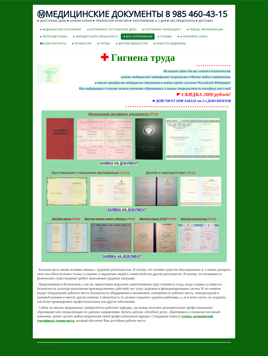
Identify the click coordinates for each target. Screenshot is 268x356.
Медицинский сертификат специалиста (118, 114)
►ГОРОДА (103, 43)
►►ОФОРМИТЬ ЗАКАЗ (192, 36)
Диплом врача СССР (154, 218)
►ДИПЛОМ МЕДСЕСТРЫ (132, 43)
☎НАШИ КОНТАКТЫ (53, 43)
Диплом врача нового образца (105, 218)
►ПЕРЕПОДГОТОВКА (53, 36)
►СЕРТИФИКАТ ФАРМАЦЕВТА (161, 29)
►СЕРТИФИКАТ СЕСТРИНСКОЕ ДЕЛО (111, 29)
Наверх (226, 348)
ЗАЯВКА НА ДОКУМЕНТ (127, 209)
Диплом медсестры (194, 218)
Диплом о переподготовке (165, 172)
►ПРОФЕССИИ (82, 43)
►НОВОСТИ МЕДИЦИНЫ (169, 43)
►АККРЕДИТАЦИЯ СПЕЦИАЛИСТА (95, 36)
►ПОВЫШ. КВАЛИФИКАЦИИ (205, 29)
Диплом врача (61, 218)
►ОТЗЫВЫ (165, 36)
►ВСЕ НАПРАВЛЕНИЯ (137, 36)
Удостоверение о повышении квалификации (85, 172)
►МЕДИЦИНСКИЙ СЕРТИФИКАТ (61, 29)
